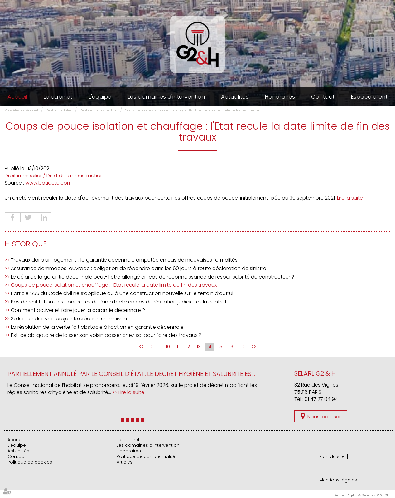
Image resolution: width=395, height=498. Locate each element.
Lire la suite (350, 197)
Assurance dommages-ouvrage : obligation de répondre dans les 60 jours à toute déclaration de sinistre (138, 268)
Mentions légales (338, 480)
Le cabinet (57, 97)
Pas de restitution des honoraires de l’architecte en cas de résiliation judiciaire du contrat (119, 301)
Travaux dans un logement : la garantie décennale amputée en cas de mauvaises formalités (124, 260)
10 (168, 346)
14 (209, 346)
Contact (323, 97)
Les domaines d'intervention (166, 97)
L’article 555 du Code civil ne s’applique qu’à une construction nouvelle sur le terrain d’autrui (122, 293)
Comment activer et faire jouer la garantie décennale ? (78, 310)
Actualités (234, 97)
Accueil (17, 97)
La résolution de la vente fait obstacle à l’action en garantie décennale (97, 327)
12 (188, 346)
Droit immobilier (59, 110)
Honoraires (280, 97)
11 (178, 346)
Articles (124, 462)
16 (231, 346)
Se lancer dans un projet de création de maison (69, 318)
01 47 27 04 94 (321, 399)
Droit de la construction (98, 110)
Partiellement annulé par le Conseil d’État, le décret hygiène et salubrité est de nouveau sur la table (171, 373)
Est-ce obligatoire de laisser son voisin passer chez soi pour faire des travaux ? (106, 335)
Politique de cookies (29, 462)
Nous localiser (324, 416)
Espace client (369, 97)
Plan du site (332, 456)
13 (198, 346)
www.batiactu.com (48, 182)
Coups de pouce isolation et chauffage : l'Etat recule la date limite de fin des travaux (192, 110)
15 (220, 346)
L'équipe (100, 97)
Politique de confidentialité (146, 456)
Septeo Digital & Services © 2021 (361, 495)
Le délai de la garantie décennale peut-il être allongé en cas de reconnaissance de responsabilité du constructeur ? (152, 276)
